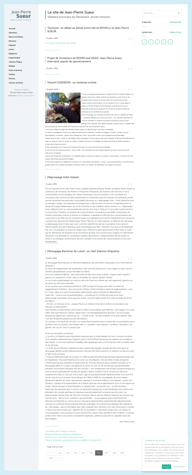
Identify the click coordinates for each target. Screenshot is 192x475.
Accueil (12, 28)
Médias (12, 66)
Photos (12, 78)
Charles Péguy (15, 62)
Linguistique (14, 57)
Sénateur (13, 32)
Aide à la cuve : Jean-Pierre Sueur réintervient (64, 437)
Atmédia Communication (25, 96)
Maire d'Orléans (16, 37)
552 (69, 452)
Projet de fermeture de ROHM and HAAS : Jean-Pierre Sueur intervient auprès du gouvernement (86, 59)
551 (61, 452)
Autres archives (16, 82)
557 (110, 452)
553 (77, 452)
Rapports (13, 53)
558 (118, 452)
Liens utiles (175, 32)
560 (51, 458)
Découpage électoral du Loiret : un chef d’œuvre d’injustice (85, 251)
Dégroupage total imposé (64, 177)
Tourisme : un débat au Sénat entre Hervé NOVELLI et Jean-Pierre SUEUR (90, 29)
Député (12, 45)
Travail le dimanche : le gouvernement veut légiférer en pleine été (73, 440)
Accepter (166, 466)
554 (85, 452)
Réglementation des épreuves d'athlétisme (63, 434)
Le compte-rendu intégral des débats (60, 43)
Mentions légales (21, 89)
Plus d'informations (171, 461)
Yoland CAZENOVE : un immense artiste (73, 82)
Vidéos (12, 74)
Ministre (12, 41)
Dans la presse (15, 70)
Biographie (175, 22)
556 (101, 452)
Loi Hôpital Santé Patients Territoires (60, 431)
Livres (11, 49)
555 (93, 452)
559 (126, 452)
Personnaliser (179, 466)
